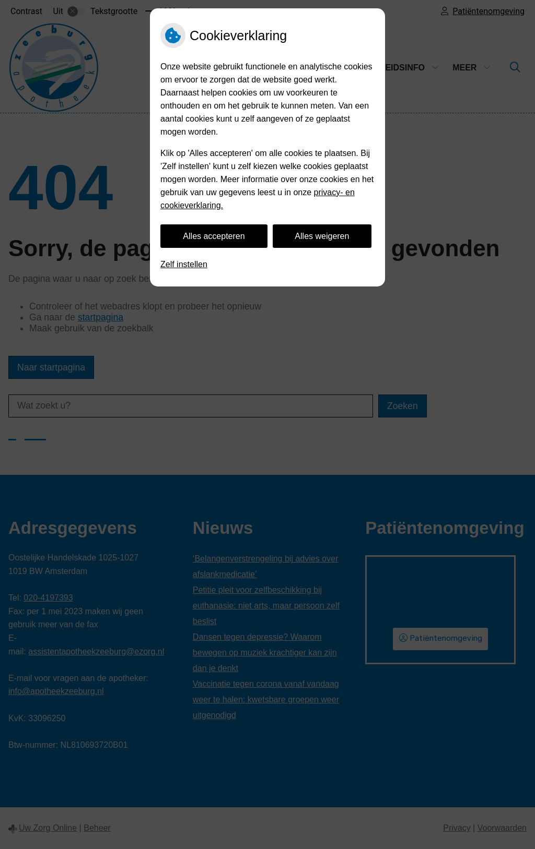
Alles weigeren (322, 236)
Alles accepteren (214, 236)
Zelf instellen (183, 264)
